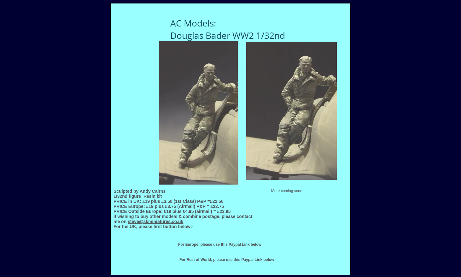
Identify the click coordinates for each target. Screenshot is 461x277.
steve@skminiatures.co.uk (155, 221)
